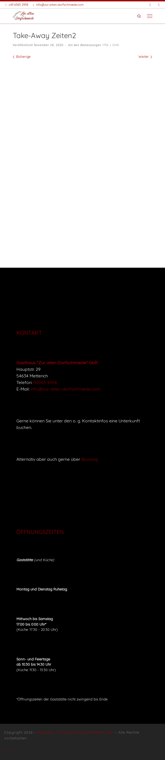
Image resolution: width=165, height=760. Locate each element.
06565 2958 (45, 382)
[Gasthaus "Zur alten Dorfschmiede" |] (23, 15)
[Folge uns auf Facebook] (150, 4)
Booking (89, 459)
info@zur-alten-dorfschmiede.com (65, 389)
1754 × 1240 (110, 45)
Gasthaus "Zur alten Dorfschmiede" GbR (75, 732)
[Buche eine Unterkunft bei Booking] (159, 4)
